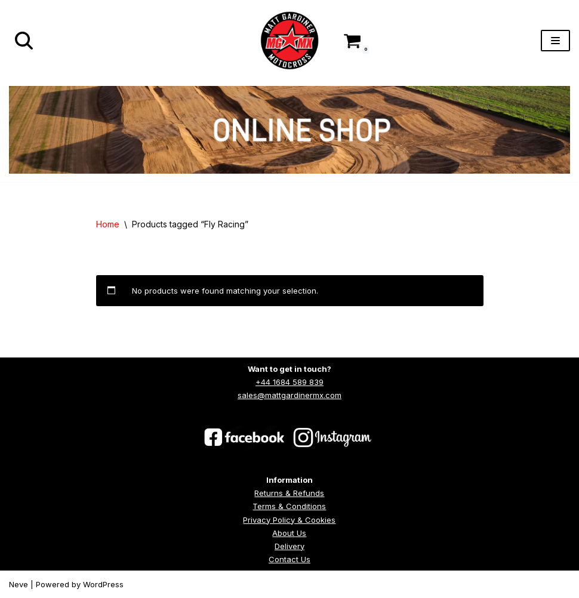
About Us (289, 533)
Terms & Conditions (289, 506)
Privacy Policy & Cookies (289, 520)
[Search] (24, 41)
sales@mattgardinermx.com (289, 395)
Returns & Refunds (289, 493)
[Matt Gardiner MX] (289, 40)
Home (107, 224)
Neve (18, 584)
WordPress (103, 584)
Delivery (289, 546)
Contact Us (289, 559)
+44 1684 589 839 (289, 382)
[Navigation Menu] (555, 40)
